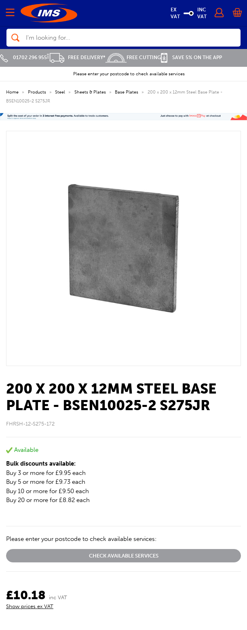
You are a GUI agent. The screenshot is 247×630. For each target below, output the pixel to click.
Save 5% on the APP (191, 57)
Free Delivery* (76, 57)
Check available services (123, 556)
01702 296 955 (23, 57)
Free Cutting (133, 57)
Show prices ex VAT (29, 606)
